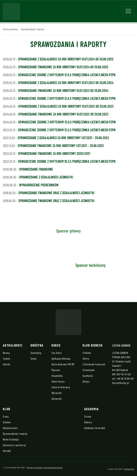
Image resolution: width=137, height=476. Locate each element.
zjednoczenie (129, 469)
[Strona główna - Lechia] (11, 12)
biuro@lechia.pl (120, 382)
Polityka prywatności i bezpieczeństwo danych (45, 467)
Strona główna (10, 29)
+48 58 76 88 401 (125, 378)
